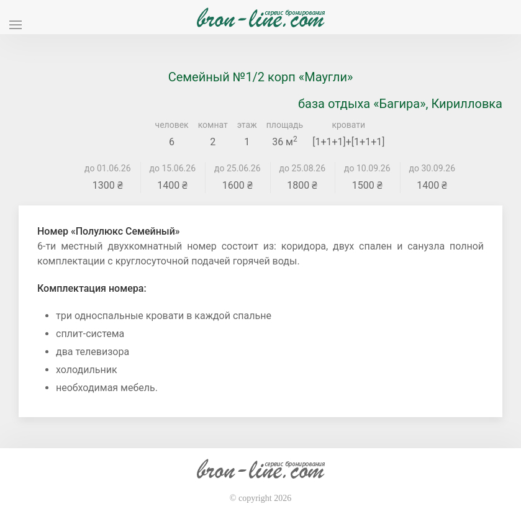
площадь (284, 125)
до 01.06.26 (107, 168)
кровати (348, 125)
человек (172, 125)
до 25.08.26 (302, 168)
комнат (213, 125)
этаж (247, 125)
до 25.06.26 (237, 168)
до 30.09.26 (432, 168)
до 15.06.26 (173, 168)
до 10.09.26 (367, 168)
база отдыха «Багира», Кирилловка (400, 103)
